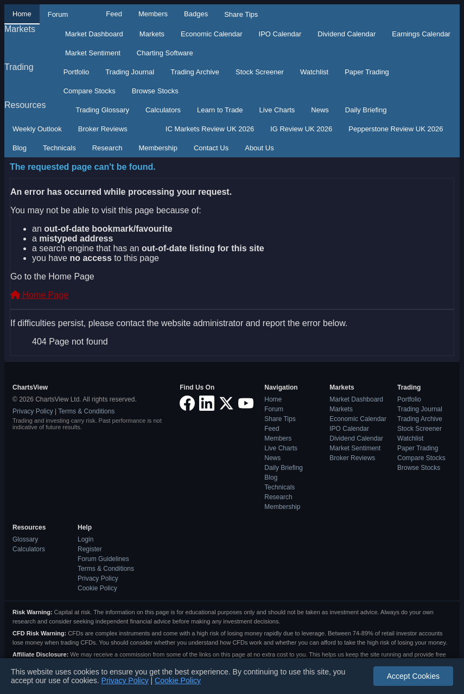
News (320, 110)
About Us (259, 148)
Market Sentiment (92, 53)
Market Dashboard (94, 34)
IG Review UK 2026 (301, 129)
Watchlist (314, 72)
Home (21, 14)
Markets (19, 29)
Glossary (25, 539)
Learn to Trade (220, 110)
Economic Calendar (211, 34)
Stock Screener (260, 72)
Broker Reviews (103, 129)
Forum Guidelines (103, 559)
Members (153, 14)
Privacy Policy (32, 411)
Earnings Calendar (421, 34)
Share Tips (241, 14)
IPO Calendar (280, 34)
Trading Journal (129, 72)
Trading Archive (194, 72)
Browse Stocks (155, 91)
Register (90, 549)
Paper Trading (367, 72)
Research (107, 148)
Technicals (59, 148)
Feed (114, 14)
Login (85, 539)
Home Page (39, 295)
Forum (58, 14)
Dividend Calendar (346, 34)
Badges (196, 14)
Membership (157, 148)
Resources (25, 105)
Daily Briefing (366, 110)
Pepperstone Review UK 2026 (395, 129)
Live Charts (277, 110)
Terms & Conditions (86, 411)
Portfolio (76, 72)
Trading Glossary (102, 110)
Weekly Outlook (37, 129)
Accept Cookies (413, 676)
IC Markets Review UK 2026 (210, 129)
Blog (19, 148)
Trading (19, 67)
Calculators (163, 110)
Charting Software (165, 53)
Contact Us (211, 148)
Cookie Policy (97, 588)
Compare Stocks (89, 91)
